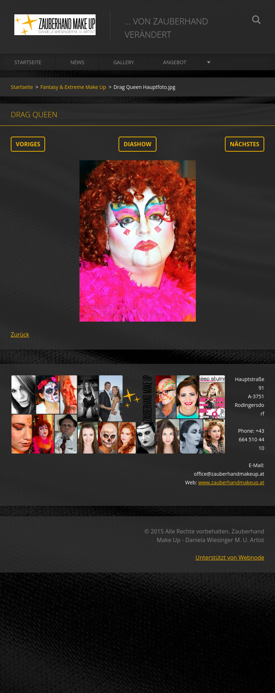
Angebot (174, 62)
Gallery (123, 62)
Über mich (228, 62)
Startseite (27, 62)
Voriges (28, 144)
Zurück (20, 334)
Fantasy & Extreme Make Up (73, 87)
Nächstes (244, 144)
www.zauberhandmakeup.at (231, 482)
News (77, 62)
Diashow (137, 144)
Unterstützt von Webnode (230, 557)
